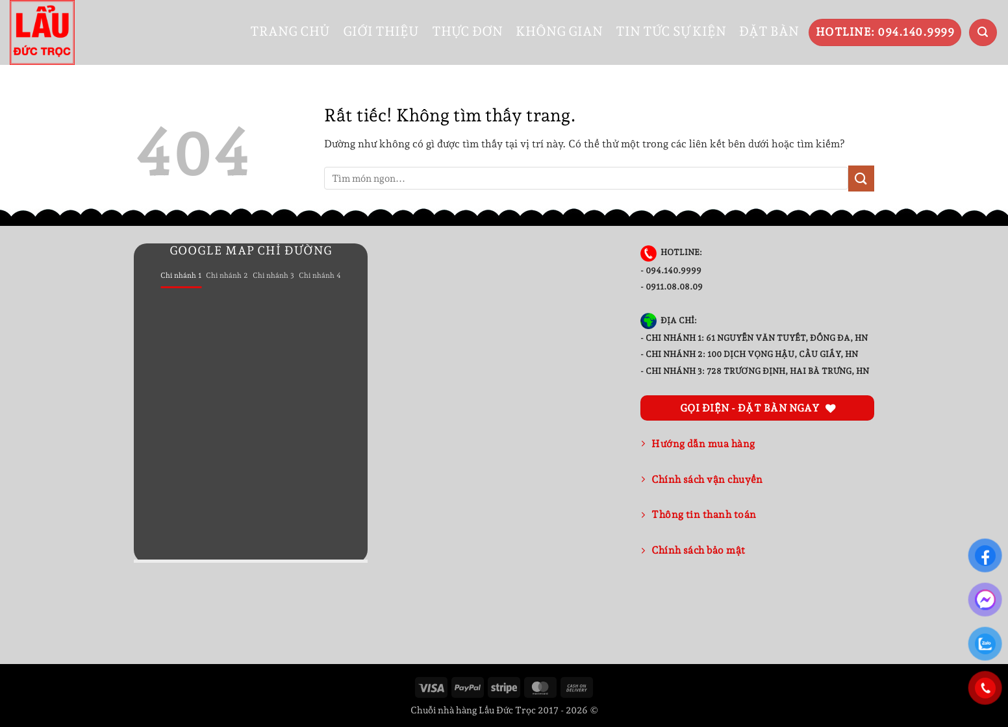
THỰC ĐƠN (467, 31)
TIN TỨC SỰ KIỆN (671, 31)
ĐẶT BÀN (769, 31)
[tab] (180, 276)
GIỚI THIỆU (381, 31)
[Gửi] (861, 178)
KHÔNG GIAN (559, 31)
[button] (983, 33)
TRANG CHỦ (290, 31)
